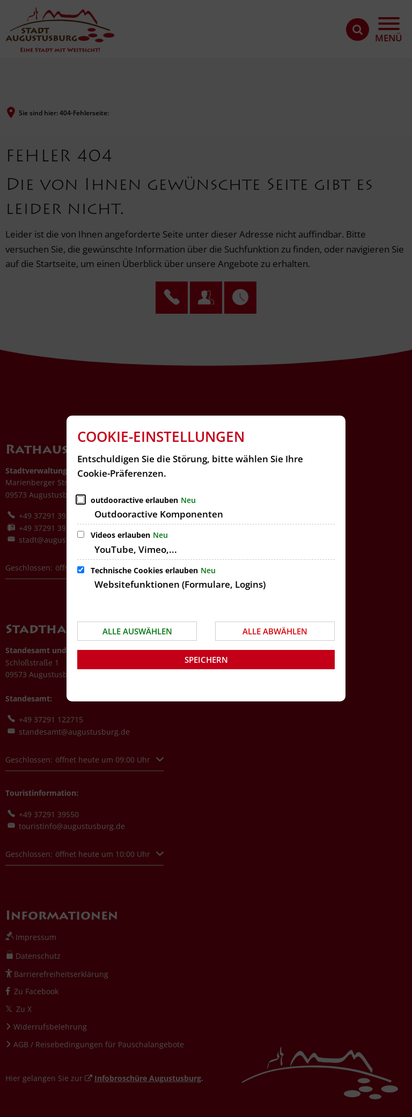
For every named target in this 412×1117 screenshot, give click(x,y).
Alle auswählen (137, 631)
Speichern (206, 659)
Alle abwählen (274, 631)
